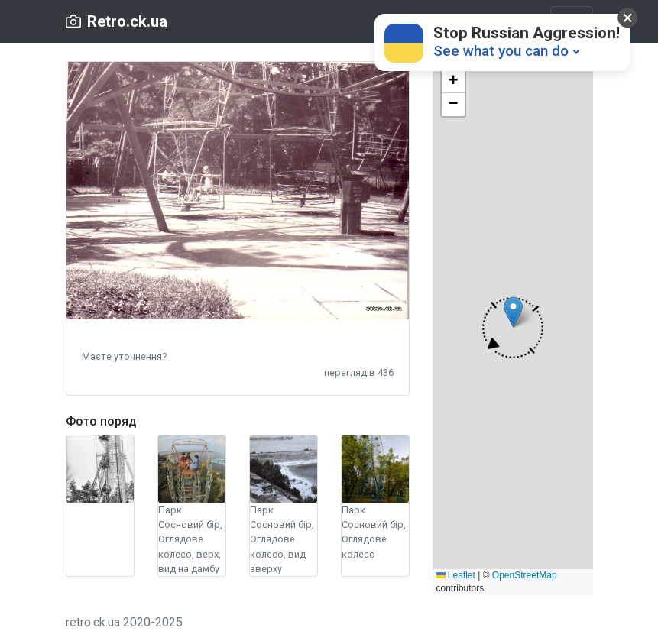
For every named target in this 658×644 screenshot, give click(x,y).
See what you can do (501, 51)
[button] (124, 355)
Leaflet (455, 575)
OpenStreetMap (524, 575)
